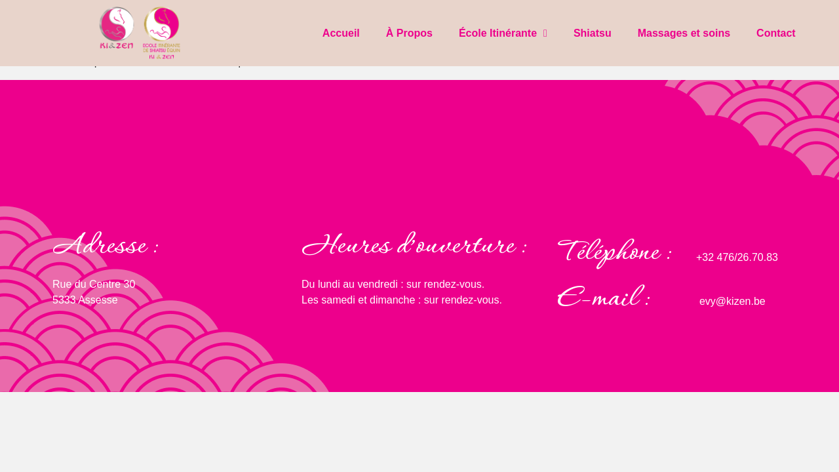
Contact (776, 33)
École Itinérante (503, 33)
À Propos (409, 33)
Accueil (341, 33)
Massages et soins (684, 33)
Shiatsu (593, 33)
